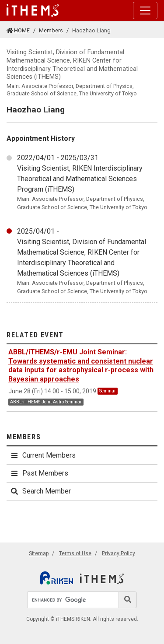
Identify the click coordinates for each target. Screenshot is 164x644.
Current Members (43, 455)
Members (51, 30)
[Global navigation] (33, 10)
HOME (18, 30)
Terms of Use (75, 553)
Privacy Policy (118, 553)
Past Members (39, 473)
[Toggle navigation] (145, 10)
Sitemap (39, 553)
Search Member (40, 491)
